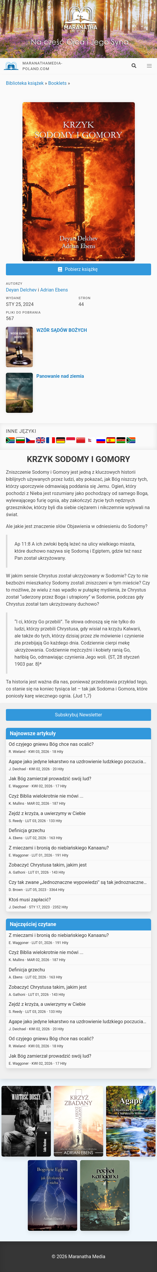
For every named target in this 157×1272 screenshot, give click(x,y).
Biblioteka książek (25, 83)
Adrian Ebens (54, 290)
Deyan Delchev (21, 290)
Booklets (57, 83)
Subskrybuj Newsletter (78, 715)
